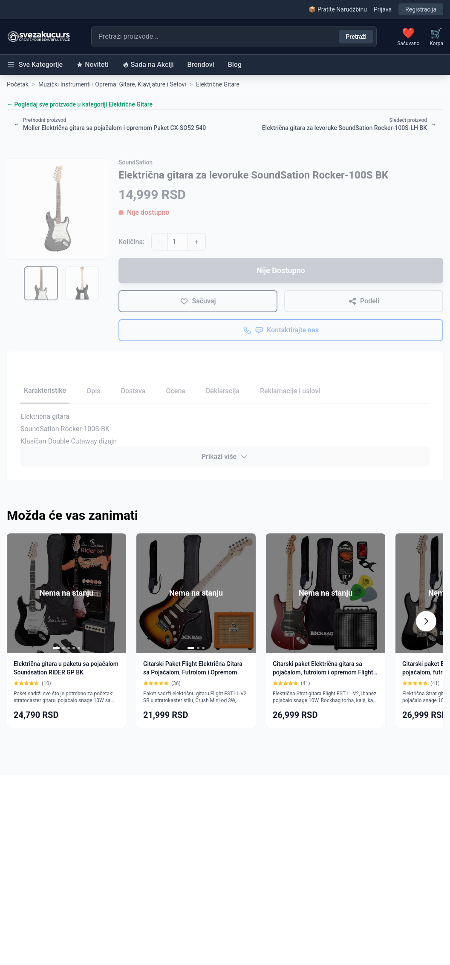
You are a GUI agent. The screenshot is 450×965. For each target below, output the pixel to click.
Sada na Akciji (148, 64)
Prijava (383, 9)
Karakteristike (45, 390)
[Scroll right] (426, 621)
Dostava (133, 391)
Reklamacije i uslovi (290, 391)
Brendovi (201, 64)
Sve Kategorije (35, 64)
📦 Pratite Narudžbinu (337, 9)
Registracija (420, 9)
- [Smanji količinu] (159, 242)
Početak (18, 84)
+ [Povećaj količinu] (197, 242)
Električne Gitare (217, 84)
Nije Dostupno (281, 270)
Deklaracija (222, 391)
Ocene (175, 391)
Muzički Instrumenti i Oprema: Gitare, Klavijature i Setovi (112, 84)
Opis (93, 391)
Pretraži (356, 36)
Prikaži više (225, 456)
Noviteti (92, 64)
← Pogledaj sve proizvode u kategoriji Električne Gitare (80, 104)
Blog (235, 64)
